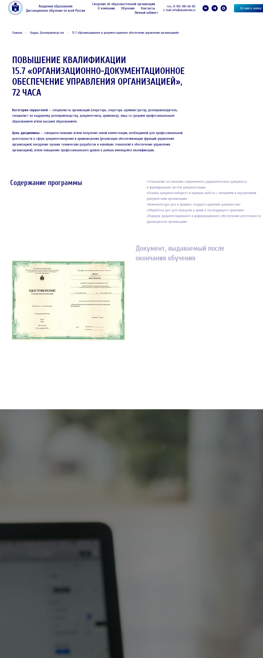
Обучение (128, 8)
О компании (106, 8)
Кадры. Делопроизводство (47, 33)
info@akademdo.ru (183, 10)
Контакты (148, 8)
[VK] (205, 8)
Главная (17, 33)
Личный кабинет (146, 12)
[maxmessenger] (224, 8)
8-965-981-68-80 (184, 6)
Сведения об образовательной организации (123, 4)
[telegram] (215, 8)
